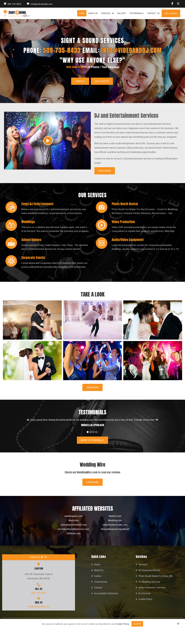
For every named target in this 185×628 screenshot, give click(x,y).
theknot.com (115, 516)
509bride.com (73, 533)
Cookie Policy (122, 624)
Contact (80, 81)
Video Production (123, 221)
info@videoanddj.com (41, 3)
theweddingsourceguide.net (115, 529)
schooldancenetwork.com (73, 524)
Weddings (28, 221)
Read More (104, 170)
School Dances (31, 239)
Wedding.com (115, 520)
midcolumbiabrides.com (115, 524)
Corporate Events (33, 257)
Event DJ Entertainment (37, 203)
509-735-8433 (14, 3)
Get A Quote (171, 13)
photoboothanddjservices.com (73, 529)
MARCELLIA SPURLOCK (92, 425)
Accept (137, 623)
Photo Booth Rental (125, 203)
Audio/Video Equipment (128, 239)
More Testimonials (92, 440)
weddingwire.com (73, 516)
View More (92, 387)
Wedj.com (74, 520)
